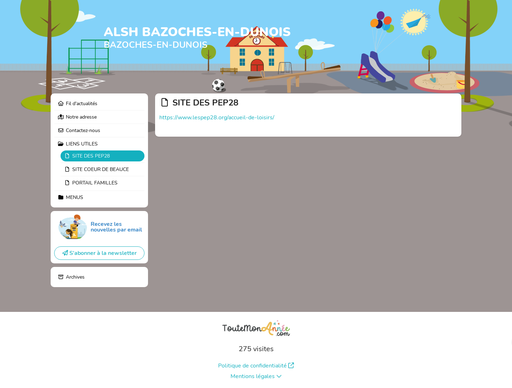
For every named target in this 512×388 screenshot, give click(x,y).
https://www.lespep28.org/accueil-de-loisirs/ (216, 117)
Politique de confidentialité (256, 366)
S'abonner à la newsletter (99, 253)
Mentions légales (256, 376)
